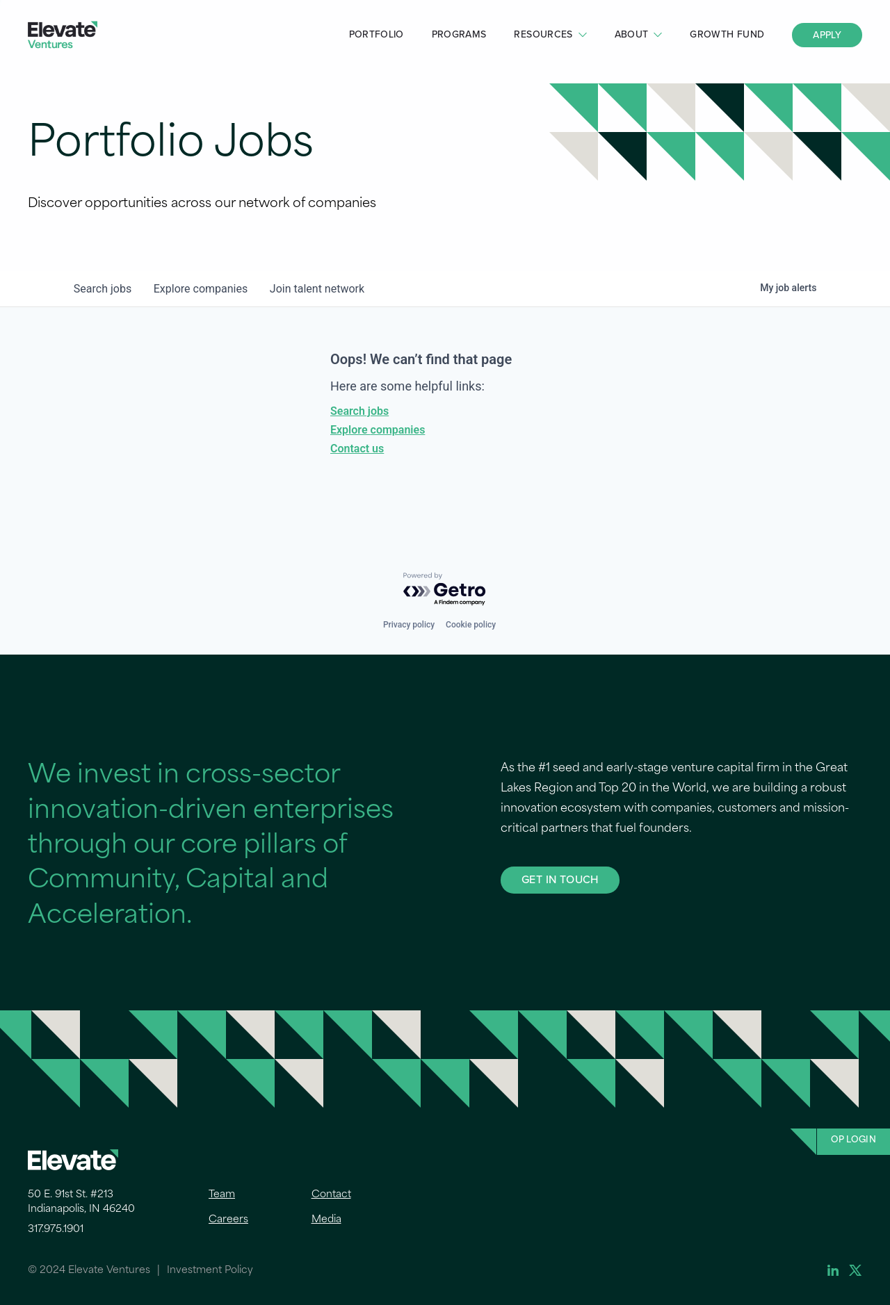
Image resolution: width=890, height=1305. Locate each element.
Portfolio (376, 34)
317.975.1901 (55, 1229)
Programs (459, 34)
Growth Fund (727, 34)
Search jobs (359, 411)
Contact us (357, 448)
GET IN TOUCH (560, 879)
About (632, 34)
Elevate (62, 35)
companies (201, 288)
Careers (228, 1220)
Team (222, 1195)
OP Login (853, 1140)
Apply (827, 35)
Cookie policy (471, 625)
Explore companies (377, 429)
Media (326, 1220)
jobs (102, 288)
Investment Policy (210, 1270)
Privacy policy (409, 625)
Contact (331, 1195)
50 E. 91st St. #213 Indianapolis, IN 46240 (81, 1202)
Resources (543, 34)
